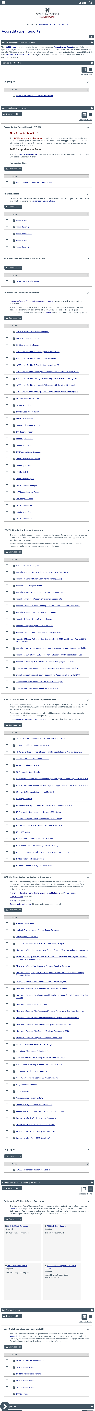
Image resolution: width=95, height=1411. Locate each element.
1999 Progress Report (16, 1211)
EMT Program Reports (11, 959)
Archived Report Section (11, 63)
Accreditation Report (63, 47)
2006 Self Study (13, 1172)
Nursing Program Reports (12, 1049)
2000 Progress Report (55, 1172)
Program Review (16, 618)
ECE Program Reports (11, 870)
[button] (12, 141)
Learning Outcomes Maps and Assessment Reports (31, 541)
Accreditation (16, 768)
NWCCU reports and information (27, 164)
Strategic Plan (15, 622)
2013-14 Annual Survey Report (19, 1092)
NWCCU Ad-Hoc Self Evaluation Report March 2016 (31, 380)
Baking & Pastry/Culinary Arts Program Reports (21, 742)
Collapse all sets (85, 74)
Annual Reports (70, 614)
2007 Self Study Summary (17, 825)
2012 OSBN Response (16, 1132)
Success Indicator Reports (20, 626)
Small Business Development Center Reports (20, 1256)
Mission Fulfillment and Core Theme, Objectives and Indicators (35, 614)
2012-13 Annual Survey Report (59, 1092)
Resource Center (45, 24)
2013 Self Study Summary (17, 786)
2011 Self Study (53, 1132)
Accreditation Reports (60, 24)
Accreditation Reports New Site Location (18, 42)
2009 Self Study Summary (57, 786)
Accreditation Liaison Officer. (43, 254)
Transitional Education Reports (14, 1345)
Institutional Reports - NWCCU (14, 134)
